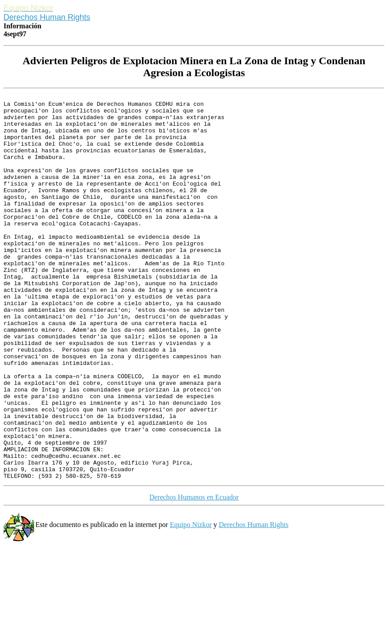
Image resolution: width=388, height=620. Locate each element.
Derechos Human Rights (47, 17)
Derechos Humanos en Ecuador (193, 574)
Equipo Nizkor (191, 601)
